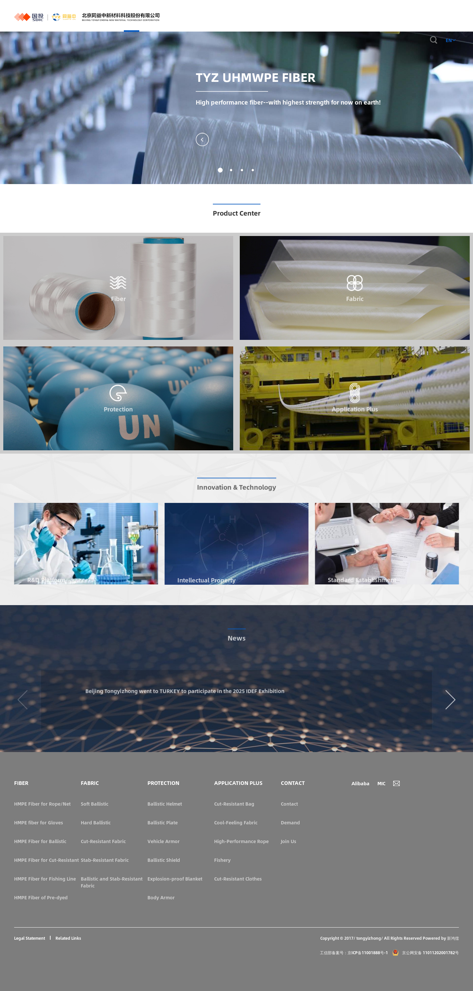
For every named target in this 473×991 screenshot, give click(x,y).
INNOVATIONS (351, 15)
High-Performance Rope (241, 841)
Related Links (68, 938)
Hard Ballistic (96, 822)
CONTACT (410, 15)
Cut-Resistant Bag (234, 803)
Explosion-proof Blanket (174, 878)
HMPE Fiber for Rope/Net (42, 803)
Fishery (222, 859)
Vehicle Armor (163, 841)
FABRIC (243, 15)
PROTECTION (269, 15)
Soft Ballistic (94, 803)
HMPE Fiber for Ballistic (40, 841)
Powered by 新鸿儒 (441, 938)
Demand (290, 822)
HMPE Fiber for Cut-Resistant (46, 859)
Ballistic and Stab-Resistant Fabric (112, 882)
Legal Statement (29, 938)
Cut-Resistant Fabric (103, 841)
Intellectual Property (206, 580)
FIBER (223, 15)
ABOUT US (383, 15)
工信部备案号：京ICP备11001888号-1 (354, 953)
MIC (381, 783)
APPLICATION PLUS (309, 15)
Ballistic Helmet (164, 803)
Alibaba (360, 783)
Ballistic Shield (163, 859)
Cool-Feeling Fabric (236, 822)
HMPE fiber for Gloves (38, 822)
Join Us (288, 841)
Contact (289, 803)
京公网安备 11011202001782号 (425, 952)
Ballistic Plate (162, 822)
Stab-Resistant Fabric (105, 859)
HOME (205, 22)
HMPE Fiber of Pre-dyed (41, 897)
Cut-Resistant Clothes (238, 878)
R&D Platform (46, 580)
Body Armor (161, 897)
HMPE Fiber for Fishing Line (45, 878)
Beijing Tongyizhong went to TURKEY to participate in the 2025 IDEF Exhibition (197, 731)
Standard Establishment (362, 580)
